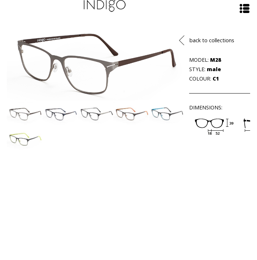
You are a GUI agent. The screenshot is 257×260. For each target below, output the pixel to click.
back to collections (212, 40)
